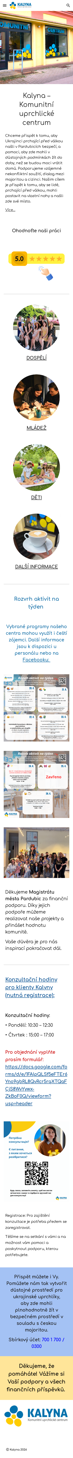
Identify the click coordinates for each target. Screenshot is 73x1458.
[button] (4, 5)
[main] (36, 109)
